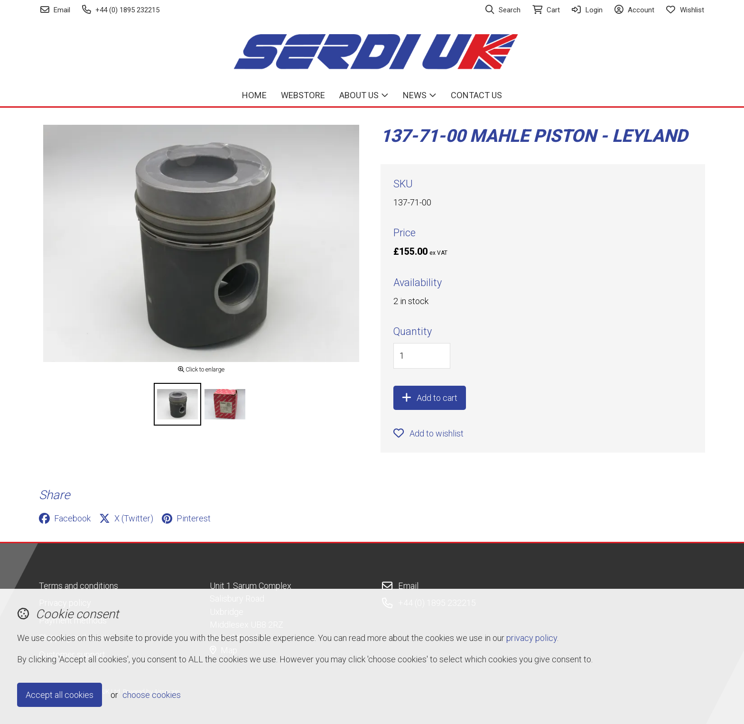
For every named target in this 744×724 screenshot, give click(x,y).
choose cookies (151, 695)
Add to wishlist (428, 433)
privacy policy (531, 638)
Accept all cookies (59, 695)
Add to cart (429, 398)
